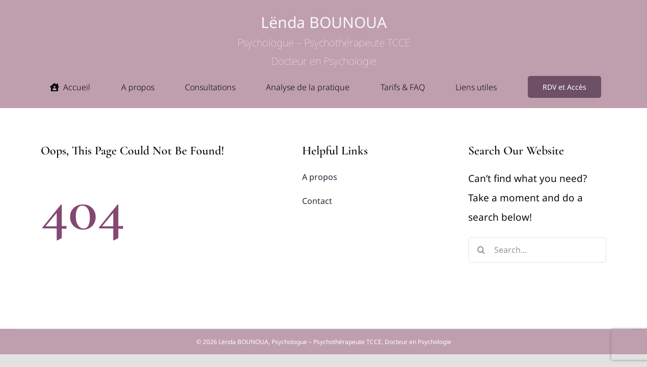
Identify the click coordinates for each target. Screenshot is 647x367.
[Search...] (537, 250)
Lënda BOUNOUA (323, 40)
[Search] (481, 250)
